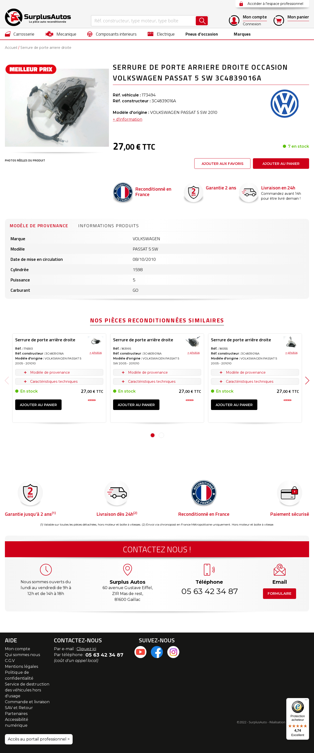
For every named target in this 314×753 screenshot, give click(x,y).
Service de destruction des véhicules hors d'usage (27, 690)
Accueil (11, 47)
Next (307, 380)
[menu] (157, 34)
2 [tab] (161, 435)
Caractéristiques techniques (54, 381)
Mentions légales (21, 666)
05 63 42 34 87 (209, 591)
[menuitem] (19, 34)
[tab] (39, 225)
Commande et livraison (27, 702)
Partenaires (16, 713)
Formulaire (279, 593)
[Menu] (306, 701)
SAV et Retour (19, 707)
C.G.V (10, 660)
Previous (6, 380)
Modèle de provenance (39, 225)
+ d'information (127, 119)
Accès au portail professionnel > (39, 739)
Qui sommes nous (22, 654)
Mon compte (17, 649)
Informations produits (108, 225)
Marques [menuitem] (241, 34)
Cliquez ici (86, 649)
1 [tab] (152, 435)
